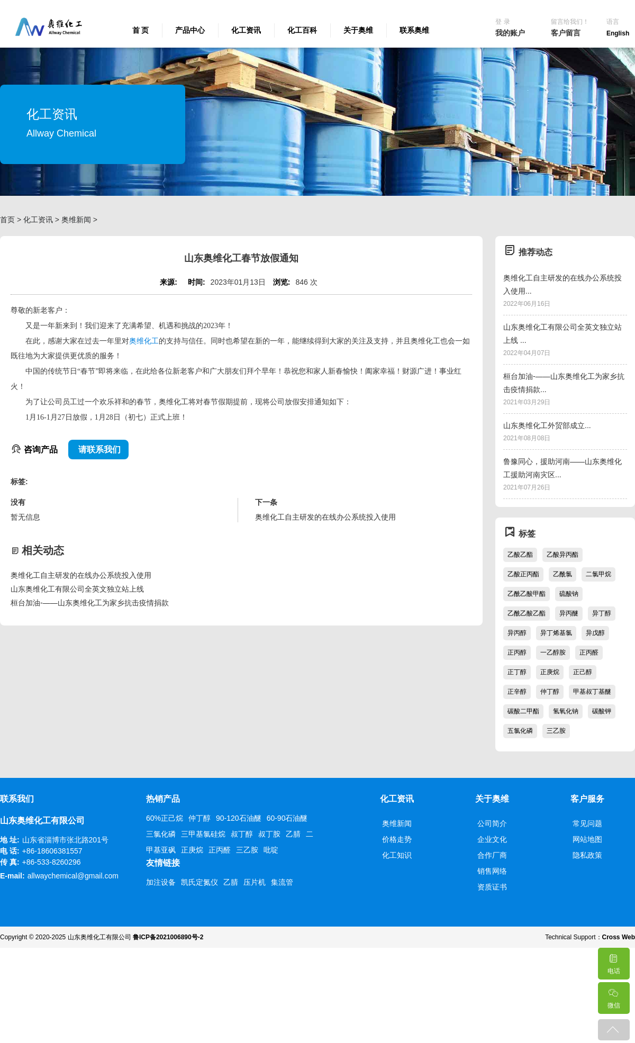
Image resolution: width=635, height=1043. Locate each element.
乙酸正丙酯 (523, 574)
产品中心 (190, 30)
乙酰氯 (562, 574)
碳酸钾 (601, 711)
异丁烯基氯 (556, 633)
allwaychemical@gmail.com (73, 876)
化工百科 (302, 30)
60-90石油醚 (287, 818)
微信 (613, 995)
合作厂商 (492, 855)
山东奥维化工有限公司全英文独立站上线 (77, 589)
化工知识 (397, 855)
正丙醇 (517, 652)
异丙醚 (568, 613)
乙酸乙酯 (520, 554)
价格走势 (397, 839)
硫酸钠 (568, 593)
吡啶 (271, 850)
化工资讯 (246, 30)
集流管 (282, 882)
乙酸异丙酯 (562, 554)
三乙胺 (556, 730)
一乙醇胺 (553, 652)
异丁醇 (601, 613)
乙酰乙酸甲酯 (526, 593)
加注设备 (161, 882)
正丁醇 (517, 672)
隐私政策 (587, 855)
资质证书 (492, 887)
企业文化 (492, 839)
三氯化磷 (161, 834)
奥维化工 (144, 341)
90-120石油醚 (238, 818)
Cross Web (618, 937)
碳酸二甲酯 (523, 711)
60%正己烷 (164, 818)
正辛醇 (517, 691)
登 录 (502, 21)
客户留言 (565, 33)
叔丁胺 (269, 834)
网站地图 (587, 839)
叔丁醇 (242, 834)
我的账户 (510, 33)
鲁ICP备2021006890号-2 (168, 937)
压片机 (254, 882)
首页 (7, 219)
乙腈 (293, 834)
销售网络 (492, 871)
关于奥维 (358, 30)
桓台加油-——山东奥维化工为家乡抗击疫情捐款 (90, 602)
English (617, 33)
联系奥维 (414, 30)
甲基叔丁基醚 (592, 691)
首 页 (140, 30)
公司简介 (492, 823)
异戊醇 (595, 633)
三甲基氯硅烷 (203, 834)
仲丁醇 (549, 691)
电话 (613, 961)
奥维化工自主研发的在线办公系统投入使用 (81, 575)
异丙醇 (517, 633)
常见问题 (587, 823)
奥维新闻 (76, 219)
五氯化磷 (520, 730)
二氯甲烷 (598, 574)
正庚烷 (549, 672)
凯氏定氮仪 (199, 882)
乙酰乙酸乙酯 (526, 613)
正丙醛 (588, 652)
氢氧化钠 (565, 711)
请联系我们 (98, 449)
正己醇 (582, 672)
